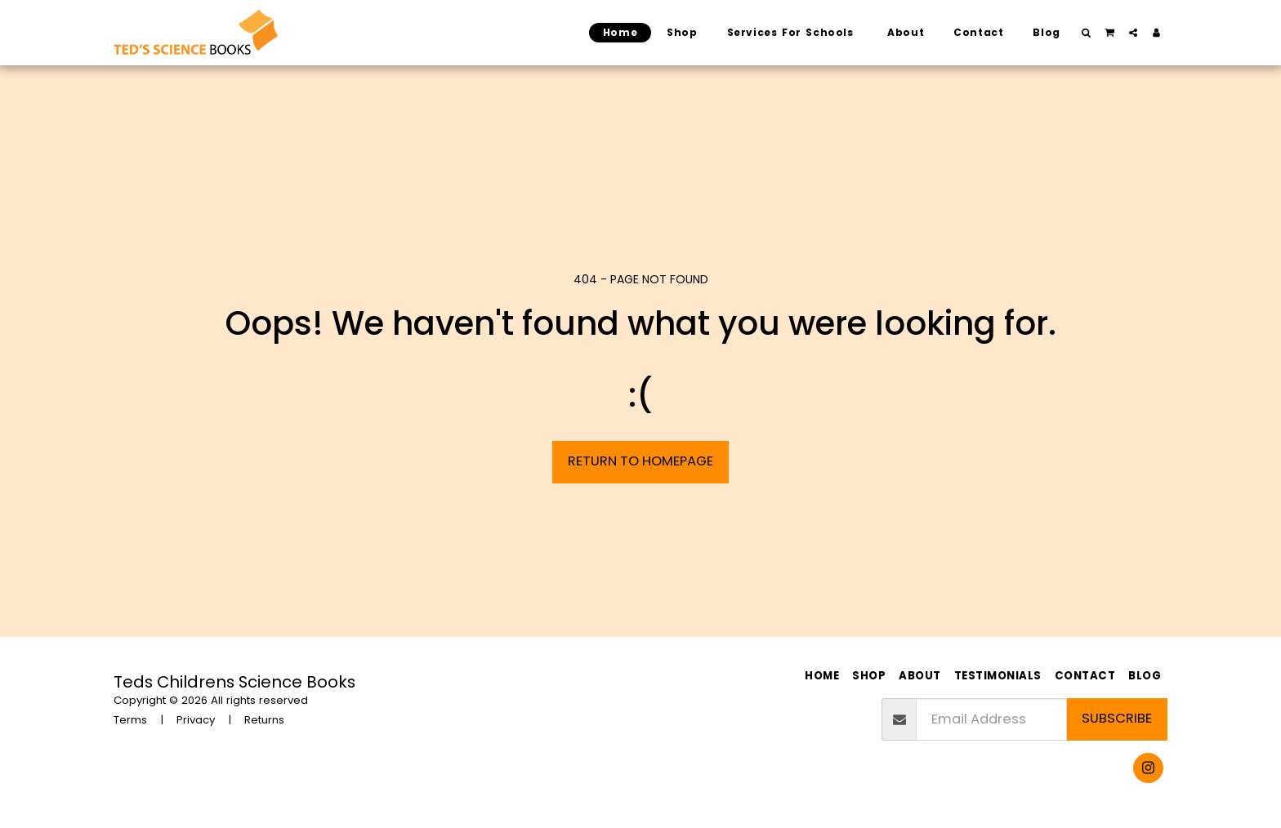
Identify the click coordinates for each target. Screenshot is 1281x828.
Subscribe (1117, 718)
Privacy (195, 720)
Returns (264, 720)
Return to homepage (640, 461)
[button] (1086, 33)
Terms (130, 720)
